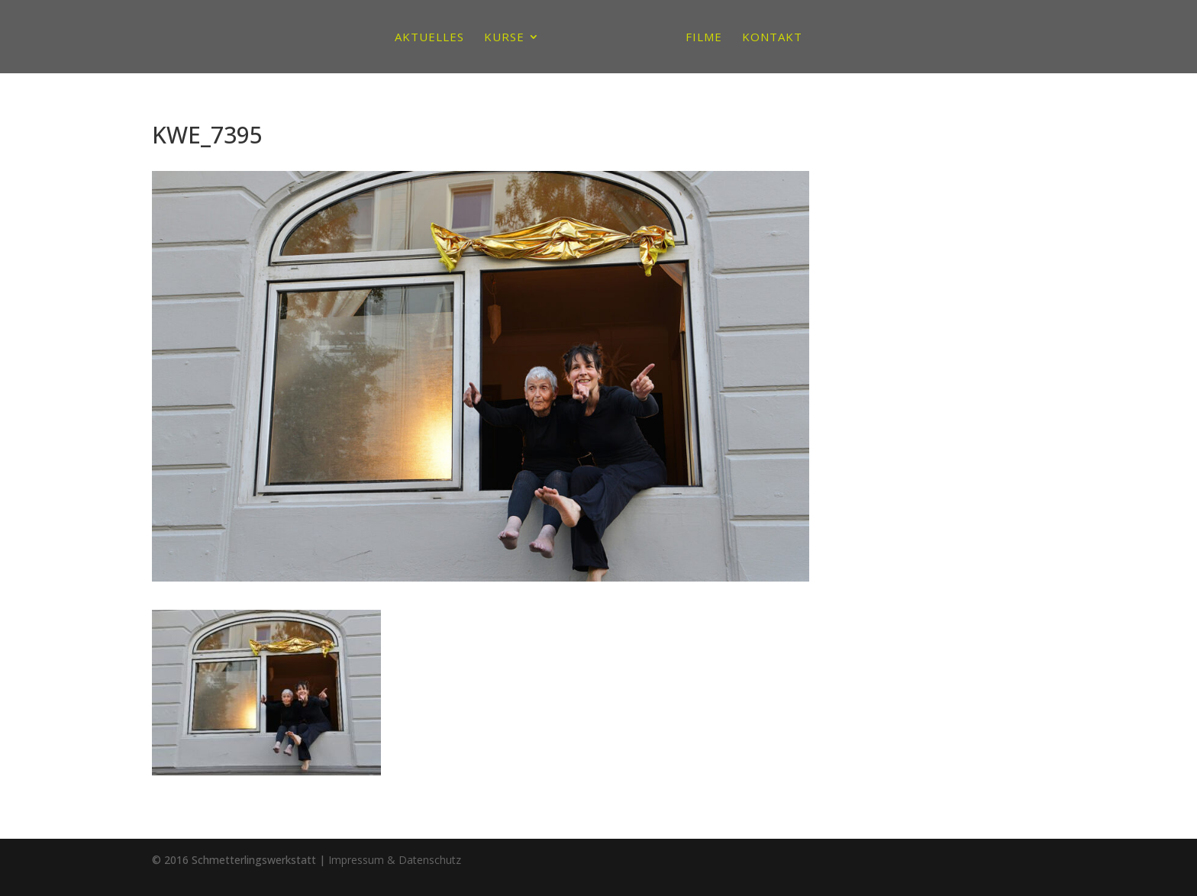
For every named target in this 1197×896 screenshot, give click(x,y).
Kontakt (772, 37)
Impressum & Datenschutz (394, 859)
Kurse (504, 37)
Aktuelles (429, 37)
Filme (704, 37)
